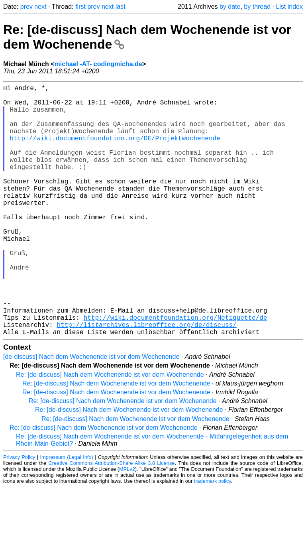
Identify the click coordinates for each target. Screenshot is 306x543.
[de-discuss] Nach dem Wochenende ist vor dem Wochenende (91, 412)
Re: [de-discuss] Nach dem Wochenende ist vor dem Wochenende (110, 430)
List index (289, 6)
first (80, 6)
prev (26, 6)
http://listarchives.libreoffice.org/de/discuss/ (146, 378)
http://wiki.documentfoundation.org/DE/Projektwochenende (115, 150)
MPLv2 (127, 525)
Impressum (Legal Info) (66, 513)
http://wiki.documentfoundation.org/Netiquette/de (175, 370)
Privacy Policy (19, 513)
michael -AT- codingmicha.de (98, 64)
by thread (257, 6)
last (121, 6)
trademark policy (212, 537)
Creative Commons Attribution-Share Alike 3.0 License (112, 519)
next (40, 6)
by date (230, 6)
